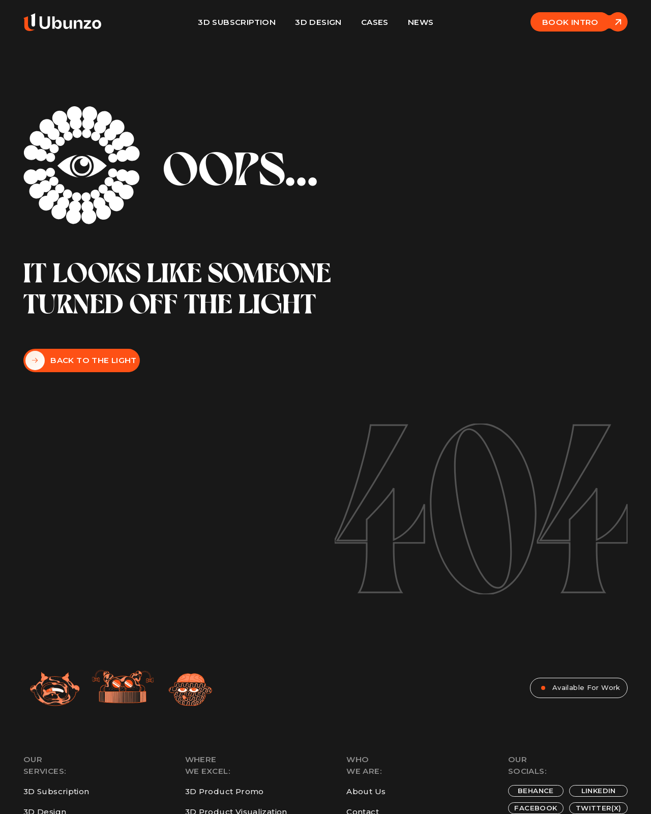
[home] (62, 22)
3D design (318, 22)
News (421, 22)
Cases (375, 22)
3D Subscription (237, 22)
